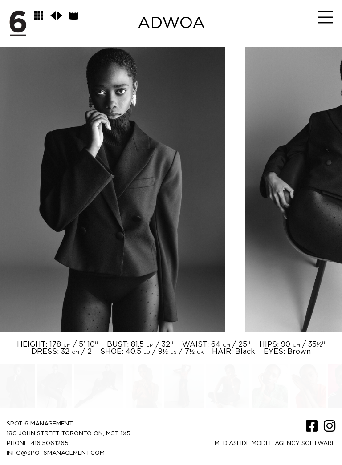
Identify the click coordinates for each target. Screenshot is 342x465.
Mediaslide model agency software (275, 443)
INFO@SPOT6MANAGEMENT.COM (56, 453)
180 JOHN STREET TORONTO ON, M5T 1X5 (68, 434)
